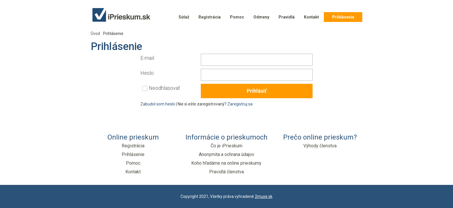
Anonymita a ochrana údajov (226, 154)
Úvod (95, 33)
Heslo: (147, 73)
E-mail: (147, 58)
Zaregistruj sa (240, 104)
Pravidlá (287, 17)
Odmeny (261, 17)
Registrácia (209, 17)
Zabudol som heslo (157, 104)
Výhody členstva (320, 145)
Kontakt (311, 17)
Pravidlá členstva (226, 171)
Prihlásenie (343, 17)
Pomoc (237, 17)
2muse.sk (263, 196)
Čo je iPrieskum (226, 145)
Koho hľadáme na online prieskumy (226, 163)
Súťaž (184, 17)
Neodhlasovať (164, 88)
